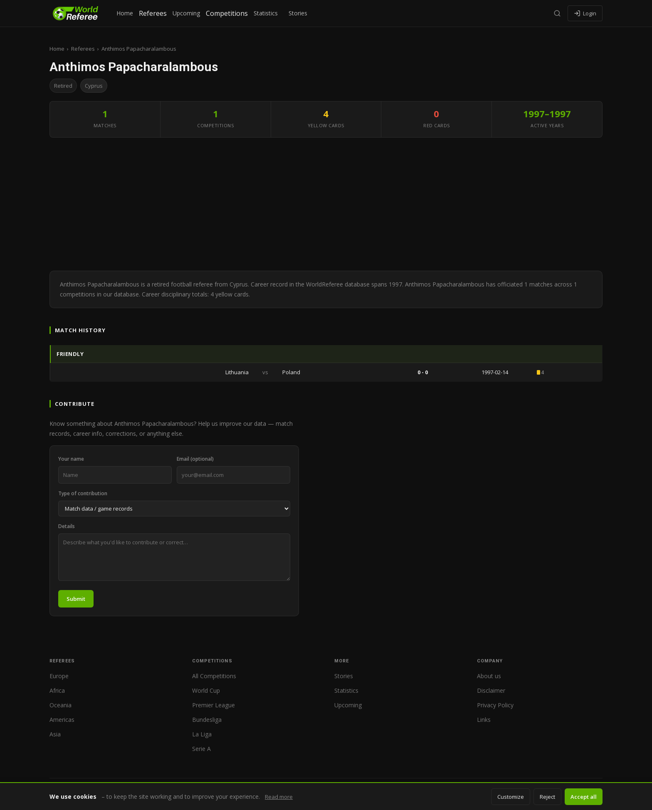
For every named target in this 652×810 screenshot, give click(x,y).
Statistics (266, 13)
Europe (59, 676)
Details (66, 526)
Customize (510, 796)
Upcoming (186, 13)
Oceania (60, 705)
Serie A (201, 749)
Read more (279, 796)
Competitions (227, 13)
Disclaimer (491, 690)
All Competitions (214, 676)
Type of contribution (82, 493)
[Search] (557, 13)
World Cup (206, 690)
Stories (298, 13)
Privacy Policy (495, 705)
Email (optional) (195, 458)
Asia (55, 734)
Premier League (213, 705)
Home (124, 13)
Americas (61, 720)
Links (484, 720)
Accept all (583, 796)
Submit (76, 599)
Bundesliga (207, 720)
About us (489, 676)
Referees (153, 13)
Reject (547, 796)
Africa (57, 690)
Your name (71, 458)
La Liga (202, 734)
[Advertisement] (326, 204)
